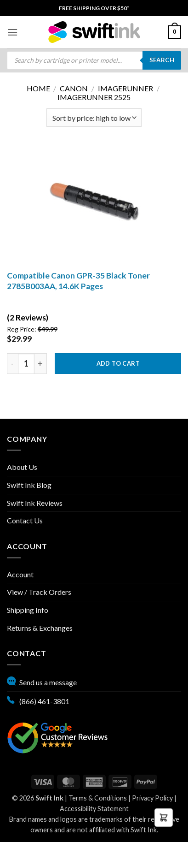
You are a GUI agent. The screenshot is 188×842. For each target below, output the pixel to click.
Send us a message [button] (42, 681)
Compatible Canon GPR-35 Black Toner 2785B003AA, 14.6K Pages (78, 281)
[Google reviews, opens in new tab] (57, 736)
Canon (74, 88)
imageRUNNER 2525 (94, 97)
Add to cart (118, 363)
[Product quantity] (26, 363)
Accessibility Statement (94, 808)
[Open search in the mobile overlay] (94, 60)
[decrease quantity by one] (12, 363)
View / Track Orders (39, 591)
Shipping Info (27, 609)
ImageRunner (125, 88)
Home (38, 88)
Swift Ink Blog (29, 484)
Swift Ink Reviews (35, 502)
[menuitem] (94, 8)
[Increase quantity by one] (40, 363)
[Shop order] (93, 117)
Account (20, 574)
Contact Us (25, 520)
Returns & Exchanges (40, 627)
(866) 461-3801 (38, 700)
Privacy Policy (152, 798)
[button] (12, 32)
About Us (22, 467)
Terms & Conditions (97, 798)
